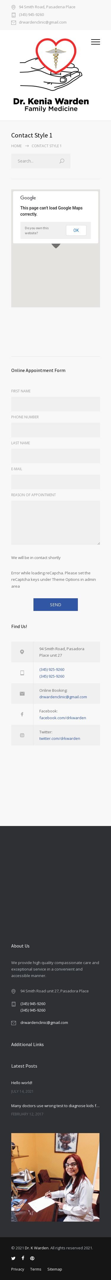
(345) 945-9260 (31, 15)
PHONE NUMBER (25, 416)
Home (16, 145)
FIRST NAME (20, 391)
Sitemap (54, 1269)
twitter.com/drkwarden (59, 738)
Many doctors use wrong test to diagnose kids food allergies (55, 1105)
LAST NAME (20, 442)
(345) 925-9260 (51, 669)
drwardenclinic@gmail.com (43, 22)
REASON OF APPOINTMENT (33, 494)
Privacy (17, 1269)
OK (76, 230)
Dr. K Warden (37, 1248)
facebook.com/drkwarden (62, 717)
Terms (35, 1269)
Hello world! (21, 1082)
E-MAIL (16, 468)
